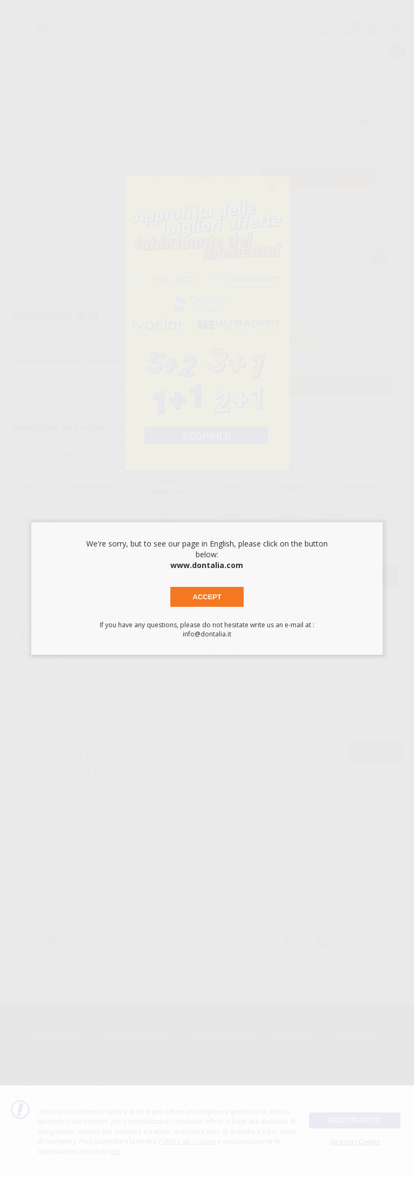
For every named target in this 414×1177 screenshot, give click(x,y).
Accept (206, 597)
